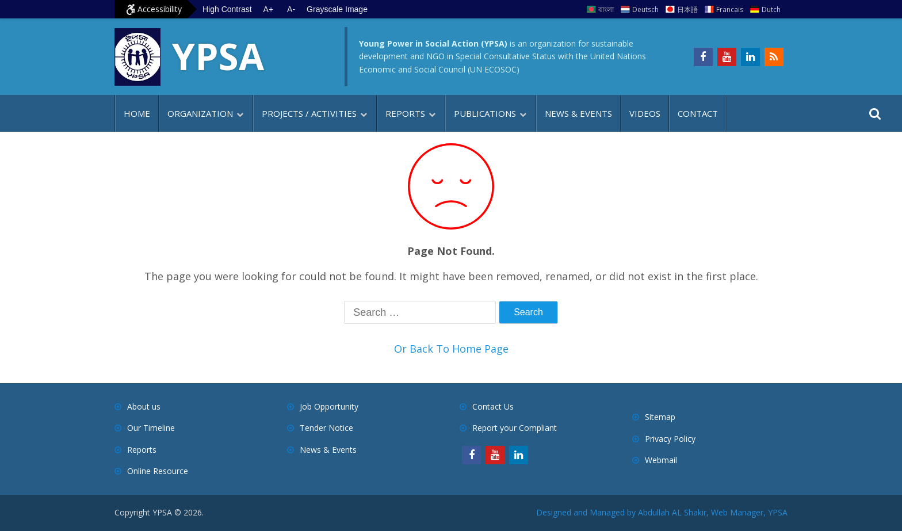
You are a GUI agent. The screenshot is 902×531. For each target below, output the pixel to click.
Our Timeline (151, 427)
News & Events (578, 113)
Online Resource (157, 470)
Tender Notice (326, 427)
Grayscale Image (337, 9)
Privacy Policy (670, 438)
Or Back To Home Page (451, 349)
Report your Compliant (514, 427)
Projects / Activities (309, 113)
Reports (405, 113)
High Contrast (227, 9)
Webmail (661, 459)
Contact (698, 113)
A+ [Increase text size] (268, 9)
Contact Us (493, 406)
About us (143, 406)
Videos (644, 113)
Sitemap (660, 416)
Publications (485, 113)
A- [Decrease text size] (291, 9)
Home (137, 113)
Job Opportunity (329, 406)
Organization (200, 113)
